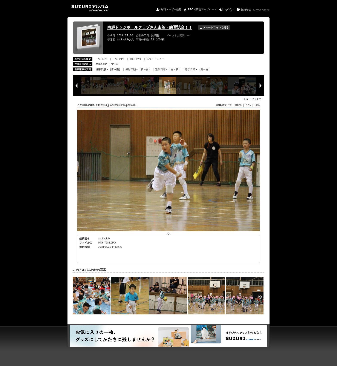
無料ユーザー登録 (171, 9)
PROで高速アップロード (202, 9)
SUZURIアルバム (89, 8)
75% (248, 105)
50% (257, 105)
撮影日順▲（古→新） (108, 69)
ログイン (228, 9)
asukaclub (101, 64)
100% (238, 105)
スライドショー (155, 58)
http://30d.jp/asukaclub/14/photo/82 (116, 105)
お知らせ (246, 9)
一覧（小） (102, 58)
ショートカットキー (253, 99)
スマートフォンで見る (214, 27)
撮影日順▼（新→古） (138, 69)
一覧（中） (119, 58)
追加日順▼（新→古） (198, 69)
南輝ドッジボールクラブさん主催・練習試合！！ (149, 27)
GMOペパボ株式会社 (261, 10)
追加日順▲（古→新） (168, 69)
